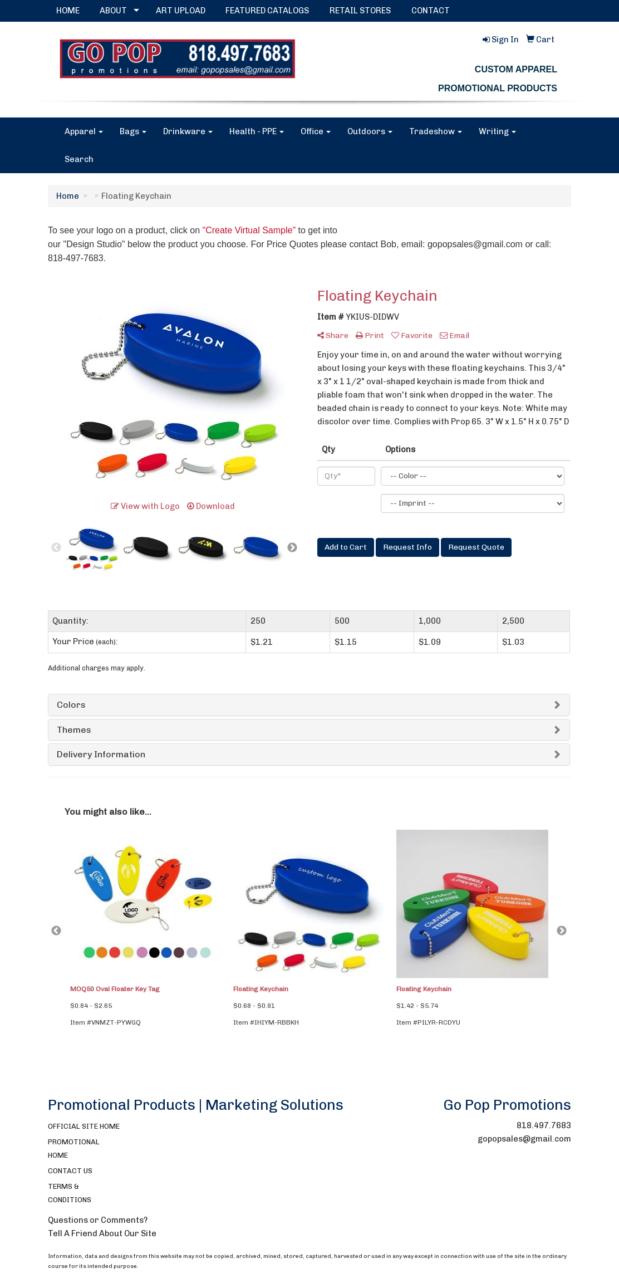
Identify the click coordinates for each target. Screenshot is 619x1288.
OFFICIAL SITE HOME (84, 1126)
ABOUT (113, 11)
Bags (133, 131)
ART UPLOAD (180, 11)
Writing (497, 131)
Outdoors (369, 131)
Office (316, 131)
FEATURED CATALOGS (267, 11)
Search (79, 159)
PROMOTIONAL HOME (74, 1148)
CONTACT (430, 11)
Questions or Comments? (98, 1220)
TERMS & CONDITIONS (69, 1193)
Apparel (84, 131)
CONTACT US (70, 1171)
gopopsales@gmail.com (524, 1139)
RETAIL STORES (360, 11)
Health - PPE (256, 131)
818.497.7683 (544, 1125)
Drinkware (188, 131)
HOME (68, 11)
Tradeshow (435, 131)
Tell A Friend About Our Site (102, 1233)
